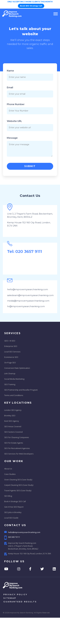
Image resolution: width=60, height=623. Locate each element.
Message (12, 138)
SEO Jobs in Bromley (12, 512)
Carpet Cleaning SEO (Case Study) (18, 485)
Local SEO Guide (11, 517)
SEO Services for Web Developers (19, 453)
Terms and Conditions (13, 395)
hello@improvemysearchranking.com (27, 289)
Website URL (14, 121)
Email (10, 87)
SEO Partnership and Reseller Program (21, 390)
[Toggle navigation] (55, 14)
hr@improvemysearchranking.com (26, 306)
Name (10, 70)
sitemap (9, 598)
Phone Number (16, 104)
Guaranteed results (20, 601)
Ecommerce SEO (11, 357)
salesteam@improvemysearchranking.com (30, 295)
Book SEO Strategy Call (31, 6)
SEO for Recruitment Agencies (17, 448)
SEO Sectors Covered (13, 432)
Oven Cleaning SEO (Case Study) (18, 479)
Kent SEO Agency (11, 421)
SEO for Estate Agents (13, 443)
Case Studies (10, 474)
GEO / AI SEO (9, 340)
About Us (8, 468)
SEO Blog (8, 496)
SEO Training (9, 384)
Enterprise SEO (10, 346)
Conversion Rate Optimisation (17, 368)
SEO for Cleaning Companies (16, 437)
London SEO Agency (12, 410)
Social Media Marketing (14, 379)
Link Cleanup (9, 373)
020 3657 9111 (12, 538)
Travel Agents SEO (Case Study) (17, 490)
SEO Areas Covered (12, 426)
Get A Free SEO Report (13, 507)
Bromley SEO (9, 415)
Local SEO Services (12, 351)
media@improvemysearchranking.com (28, 300)
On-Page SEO (10, 362)
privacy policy (15, 594)
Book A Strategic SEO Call (15, 501)
